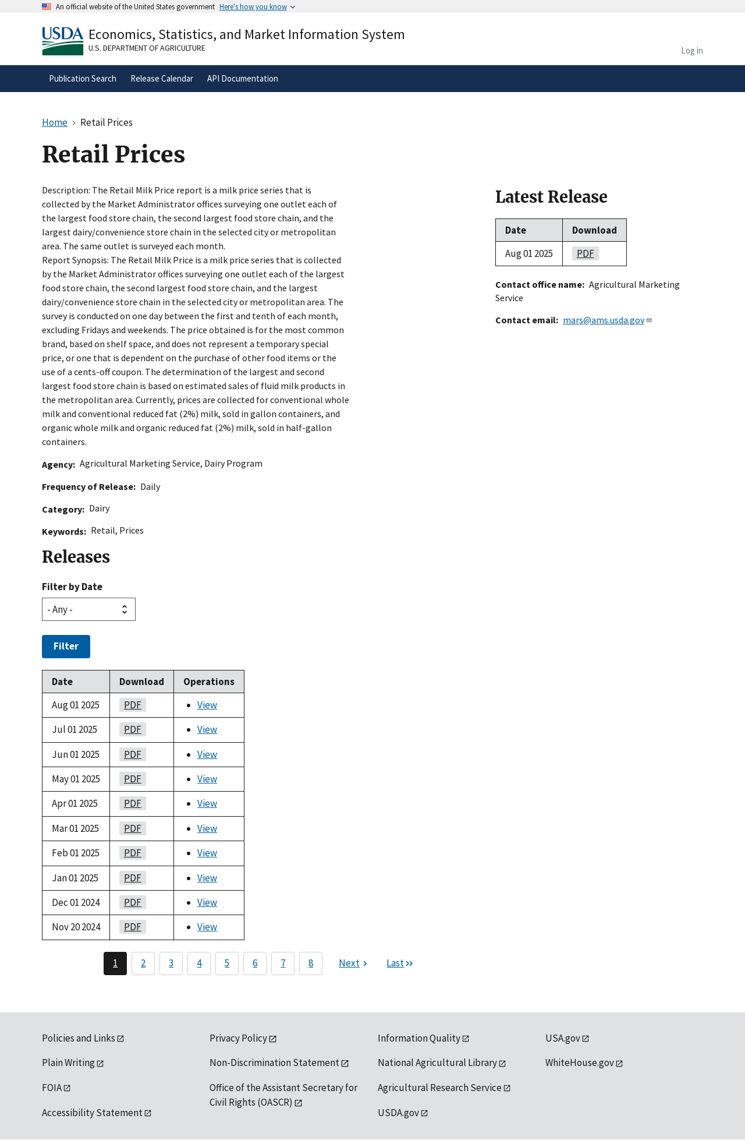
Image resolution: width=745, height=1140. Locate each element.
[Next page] (354, 963)
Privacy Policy (238, 1038)
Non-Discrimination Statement (274, 1062)
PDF (130, 705)
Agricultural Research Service (440, 1087)
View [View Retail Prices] (207, 704)
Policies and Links (78, 1038)
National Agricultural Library (437, 1062)
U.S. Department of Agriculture (146, 48)
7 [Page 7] (283, 963)
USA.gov (562, 1038)
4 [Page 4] (199, 963)
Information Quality (419, 1038)
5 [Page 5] (227, 963)
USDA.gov (398, 1112)
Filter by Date (72, 586)
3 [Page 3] (171, 963)
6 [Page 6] (255, 963)
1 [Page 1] (115, 963)
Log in (692, 50)
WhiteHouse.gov (579, 1062)
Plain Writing (68, 1062)
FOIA (52, 1087)
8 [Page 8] (310, 963)
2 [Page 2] (143, 963)
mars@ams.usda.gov (607, 320)
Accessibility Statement (92, 1112)
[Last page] (400, 963)
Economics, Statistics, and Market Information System (246, 34)
